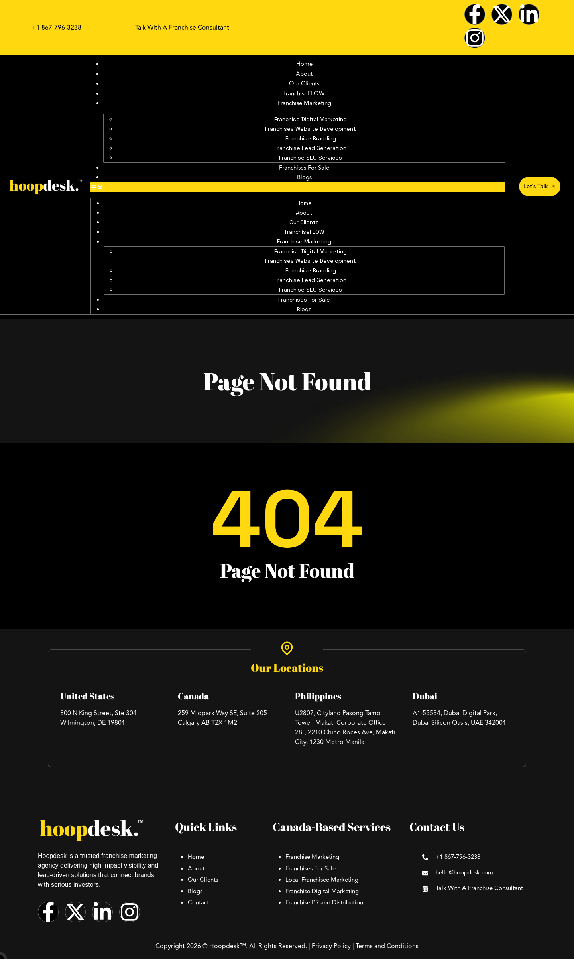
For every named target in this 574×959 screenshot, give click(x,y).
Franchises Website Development (310, 128)
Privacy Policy (331, 946)
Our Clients (304, 83)
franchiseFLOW (304, 93)
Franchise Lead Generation (310, 148)
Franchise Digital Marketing (310, 119)
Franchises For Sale (304, 167)
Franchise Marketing (304, 103)
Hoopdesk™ (227, 946)
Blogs (304, 177)
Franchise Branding (310, 138)
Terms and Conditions (387, 946)
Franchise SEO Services (310, 157)
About (304, 74)
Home (304, 64)
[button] (297, 187)
